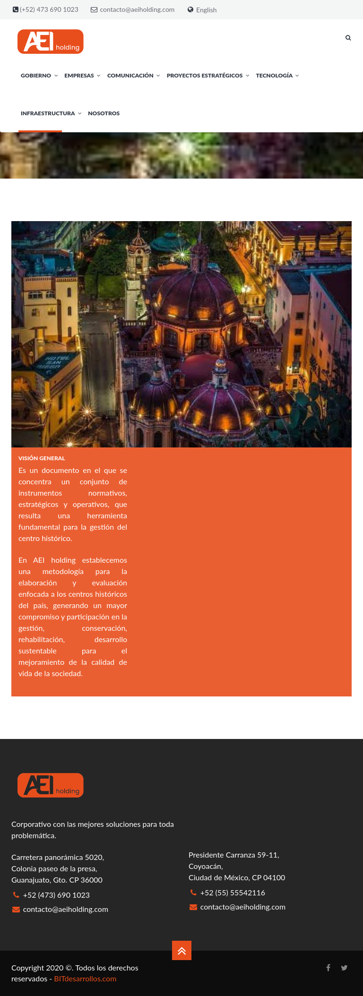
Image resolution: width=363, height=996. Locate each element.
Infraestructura (52, 113)
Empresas (83, 75)
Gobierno (40, 75)
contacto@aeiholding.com (137, 9)
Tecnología (279, 75)
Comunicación (134, 75)
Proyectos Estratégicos (209, 75)
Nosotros (104, 113)
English (206, 10)
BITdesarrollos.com (85, 978)
